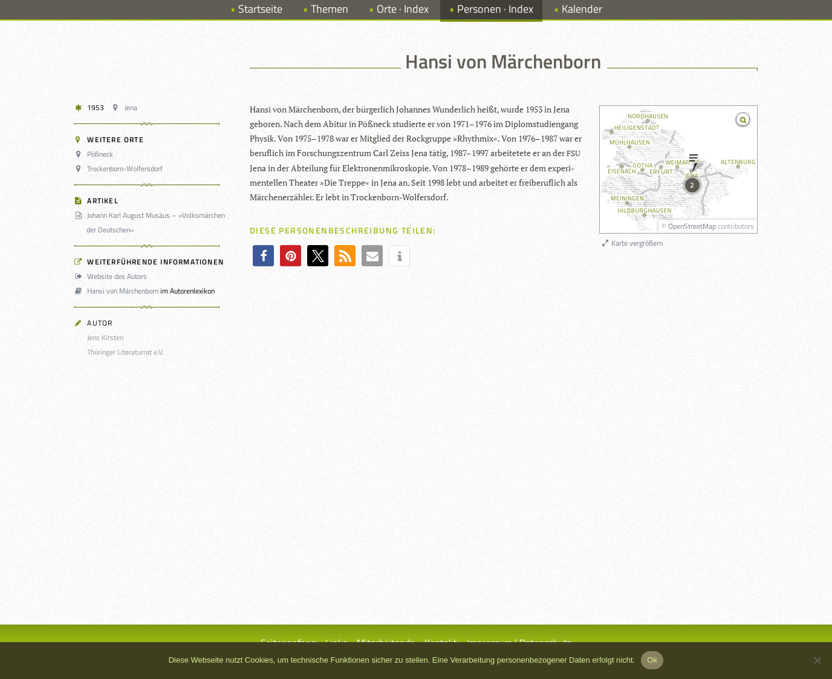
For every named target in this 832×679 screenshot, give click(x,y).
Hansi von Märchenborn (118, 291)
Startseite (260, 9)
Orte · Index (403, 9)
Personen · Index (495, 9)
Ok (652, 659)
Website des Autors (112, 276)
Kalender (582, 9)
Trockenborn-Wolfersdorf (120, 168)
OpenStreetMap (692, 226)
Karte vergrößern (631, 243)
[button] (263, 255)
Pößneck (95, 154)
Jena (126, 107)
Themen (329, 9)
